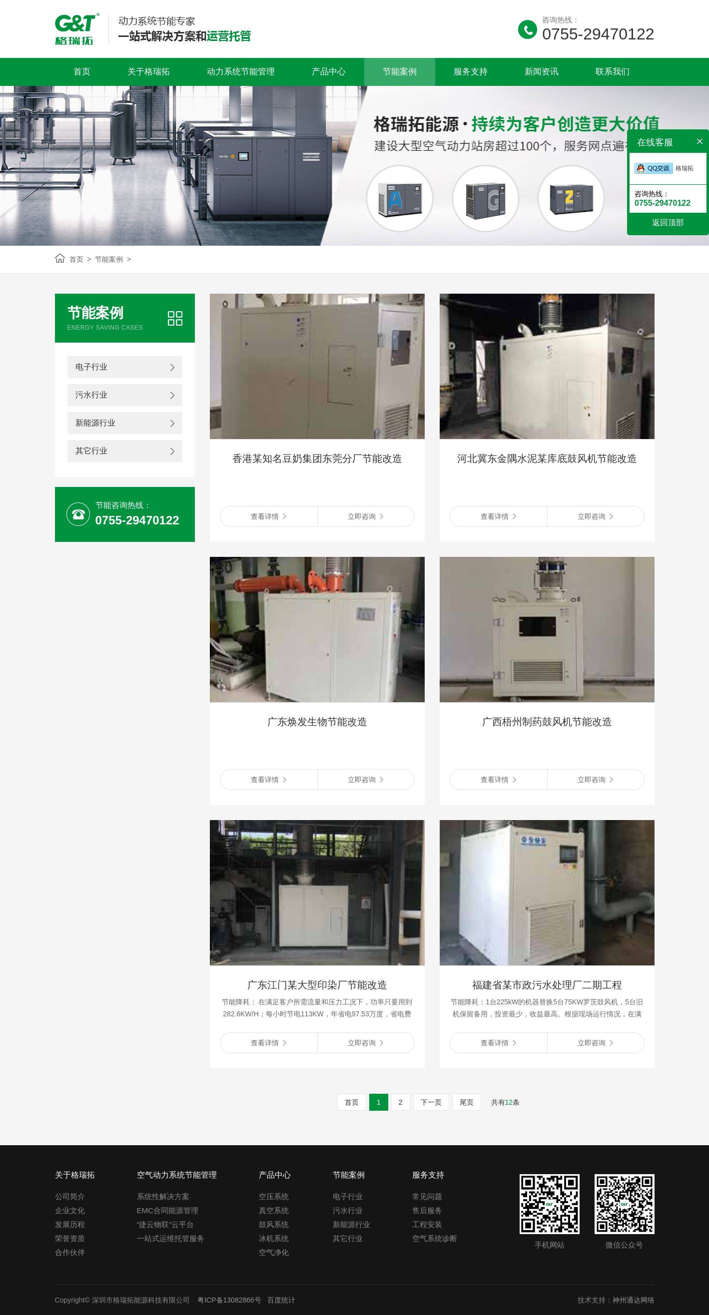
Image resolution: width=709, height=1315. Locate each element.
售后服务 (427, 1210)
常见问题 (427, 1196)
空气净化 (274, 1252)
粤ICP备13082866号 (228, 1300)
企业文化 (70, 1210)
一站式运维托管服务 (170, 1238)
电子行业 (91, 367)
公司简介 (70, 1196)
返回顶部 (668, 222)
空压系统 (274, 1196)
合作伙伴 (70, 1252)
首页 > (80, 259)
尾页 (467, 1102)
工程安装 (427, 1224)
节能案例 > (111, 259)
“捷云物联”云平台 (165, 1224)
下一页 (431, 1102)
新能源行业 (95, 423)
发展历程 (70, 1224)
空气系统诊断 (434, 1238)
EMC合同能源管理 (167, 1210)
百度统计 (281, 1300)
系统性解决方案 (163, 1196)
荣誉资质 (70, 1238)
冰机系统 (274, 1238)
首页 (352, 1102)
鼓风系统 (274, 1224)
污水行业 (91, 395)
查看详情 (268, 516)
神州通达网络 (634, 1300)
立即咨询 (365, 516)
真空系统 (274, 1210)
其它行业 (91, 450)
